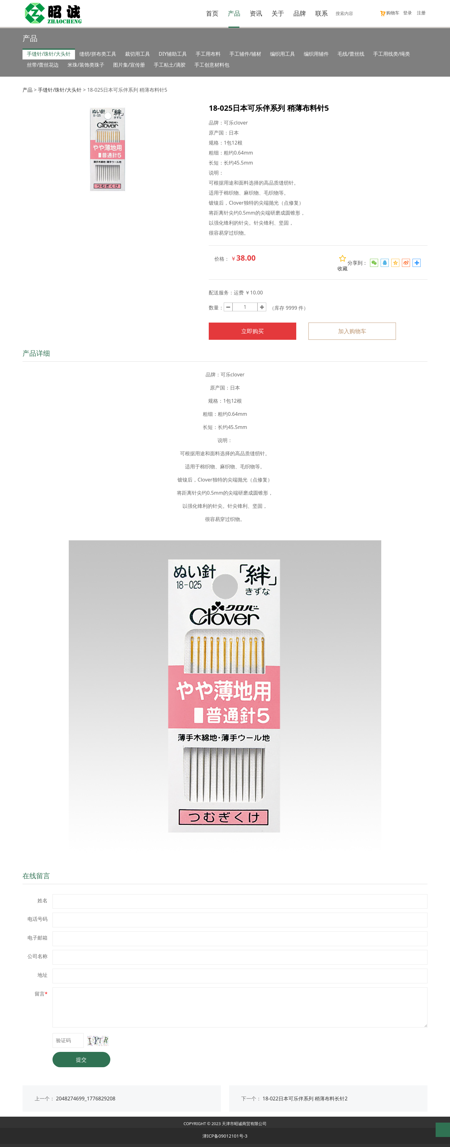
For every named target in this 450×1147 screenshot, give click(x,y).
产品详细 (36, 353)
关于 (278, 13)
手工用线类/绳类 (391, 53)
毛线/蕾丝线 (351, 53)
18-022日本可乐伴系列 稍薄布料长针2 (305, 1098)
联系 (321, 13)
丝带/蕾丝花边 (43, 64)
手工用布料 (208, 53)
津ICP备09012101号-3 (224, 1136)
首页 (212, 13)
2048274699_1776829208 (85, 1098)
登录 (407, 13)
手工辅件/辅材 (245, 53)
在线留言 (36, 875)
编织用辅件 (316, 53)
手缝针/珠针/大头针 (49, 53)
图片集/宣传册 (129, 64)
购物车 (389, 13)
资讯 (256, 13)
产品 (234, 13)
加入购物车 (352, 331)
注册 (421, 13)
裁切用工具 (137, 53)
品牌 (299, 13)
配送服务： (221, 292)
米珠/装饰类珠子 (86, 64)
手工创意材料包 (211, 64)
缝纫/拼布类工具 (97, 53)
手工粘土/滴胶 (170, 64)
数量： (216, 307)
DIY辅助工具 (173, 53)
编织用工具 (282, 53)
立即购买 (252, 331)
